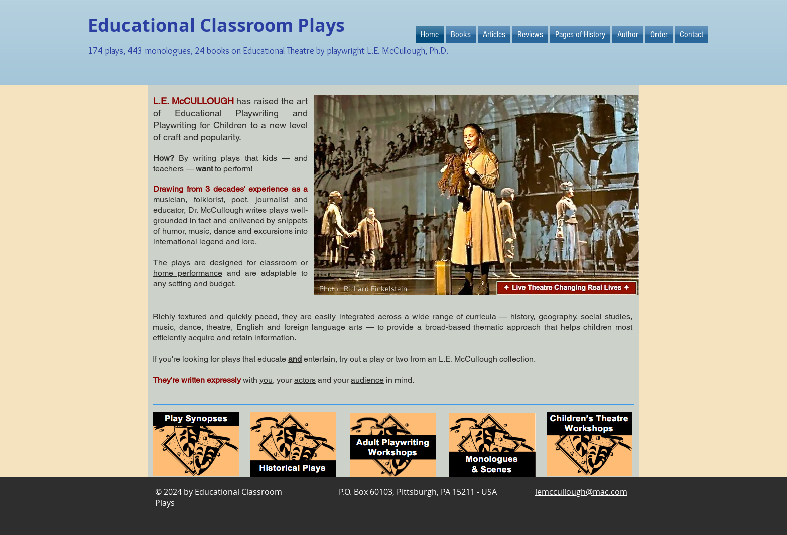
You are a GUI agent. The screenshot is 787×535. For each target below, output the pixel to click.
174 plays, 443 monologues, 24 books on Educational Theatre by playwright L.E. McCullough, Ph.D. (268, 50)
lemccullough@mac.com (581, 491)
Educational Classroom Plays (216, 25)
